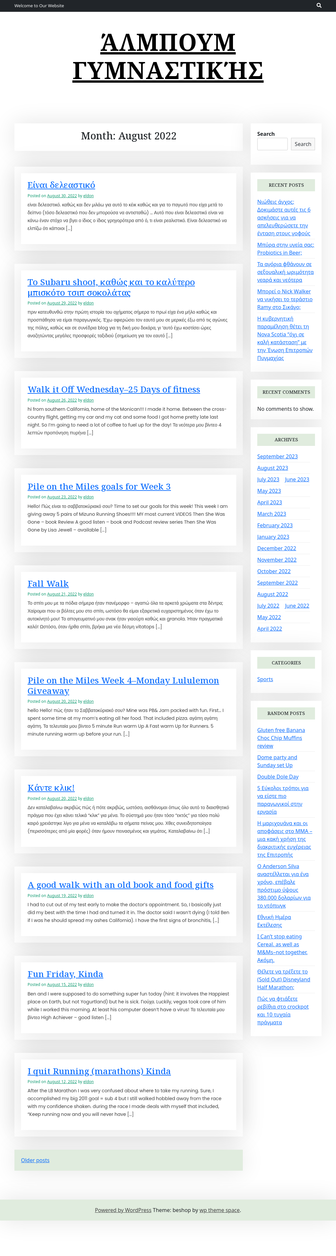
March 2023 (271, 513)
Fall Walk (51, 595)
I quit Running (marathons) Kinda (109, 1105)
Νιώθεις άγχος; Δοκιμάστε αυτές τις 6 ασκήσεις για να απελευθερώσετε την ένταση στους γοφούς (283, 217)
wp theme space (220, 1245)
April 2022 (269, 628)
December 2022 (276, 548)
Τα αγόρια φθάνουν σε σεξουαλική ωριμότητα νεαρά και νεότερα (285, 272)
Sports (265, 679)
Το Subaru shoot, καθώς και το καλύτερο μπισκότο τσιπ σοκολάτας (126, 293)
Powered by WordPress (123, 1245)
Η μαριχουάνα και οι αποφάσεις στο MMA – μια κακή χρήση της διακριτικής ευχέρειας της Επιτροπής (284, 839)
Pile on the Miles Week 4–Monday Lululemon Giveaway (110, 700)
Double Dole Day (278, 776)
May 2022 (269, 617)
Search (266, 133)
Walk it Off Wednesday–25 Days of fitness (129, 398)
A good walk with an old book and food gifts (124, 910)
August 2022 (272, 594)
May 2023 (269, 490)
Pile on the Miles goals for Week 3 (111, 497)
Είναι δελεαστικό (67, 189)
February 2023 (275, 525)
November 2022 (277, 559)
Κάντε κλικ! (55, 805)
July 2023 (268, 479)
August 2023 (272, 467)
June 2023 (297, 479)
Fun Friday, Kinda (71, 1007)
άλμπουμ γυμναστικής (168, 56)
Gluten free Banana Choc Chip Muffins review (281, 737)
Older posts (35, 1195)
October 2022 (274, 571)
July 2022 (268, 605)
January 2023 (273, 536)
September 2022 (277, 582)
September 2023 (277, 456)
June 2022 (297, 605)
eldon (88, 200)
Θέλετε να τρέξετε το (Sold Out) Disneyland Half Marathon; (283, 979)
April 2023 (269, 502)
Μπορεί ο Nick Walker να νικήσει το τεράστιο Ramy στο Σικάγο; (285, 299)
